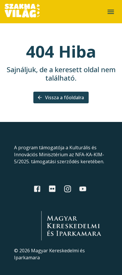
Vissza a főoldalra (61, 97)
